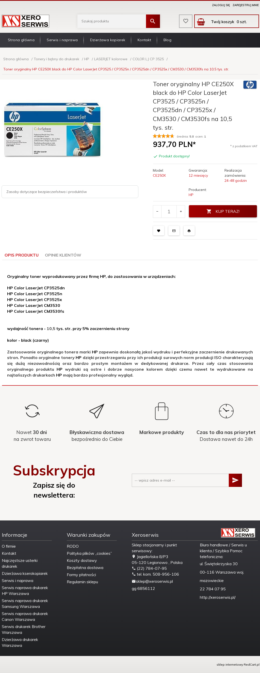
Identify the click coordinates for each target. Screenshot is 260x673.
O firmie (9, 546)
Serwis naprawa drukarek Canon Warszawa (25, 616)
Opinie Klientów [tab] (63, 255)
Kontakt (144, 40)
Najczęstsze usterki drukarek (20, 563)
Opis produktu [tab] (22, 255)
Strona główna (21, 40)
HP (191, 194)
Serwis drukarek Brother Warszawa (23, 629)
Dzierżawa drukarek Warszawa (20, 642)
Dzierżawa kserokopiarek (25, 573)
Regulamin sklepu (82, 581)
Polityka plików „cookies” (89, 553)
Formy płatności (81, 574)
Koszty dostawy (82, 560)
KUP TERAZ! (222, 211)
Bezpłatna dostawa (85, 567)
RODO (73, 546)
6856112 (146, 588)
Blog (168, 40)
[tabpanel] (130, 323)
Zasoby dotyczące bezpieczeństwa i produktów (46, 191)
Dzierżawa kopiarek (107, 40)
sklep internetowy (230, 664)
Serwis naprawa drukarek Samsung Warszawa (25, 603)
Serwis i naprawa (62, 40)
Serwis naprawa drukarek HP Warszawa (25, 590)
